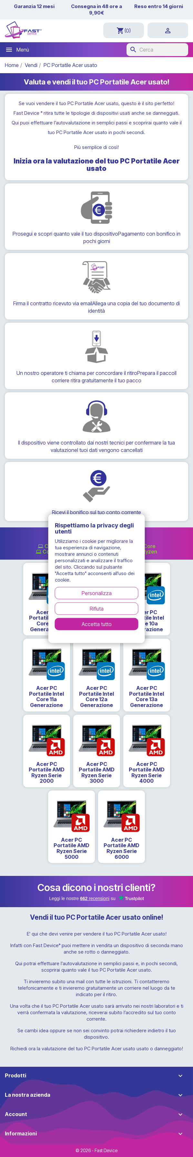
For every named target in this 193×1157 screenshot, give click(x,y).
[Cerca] (157, 49)
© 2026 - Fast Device (96, 1150)
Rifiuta (97, 608)
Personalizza (97, 593)
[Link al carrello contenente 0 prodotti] (123, 30)
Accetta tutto (97, 624)
